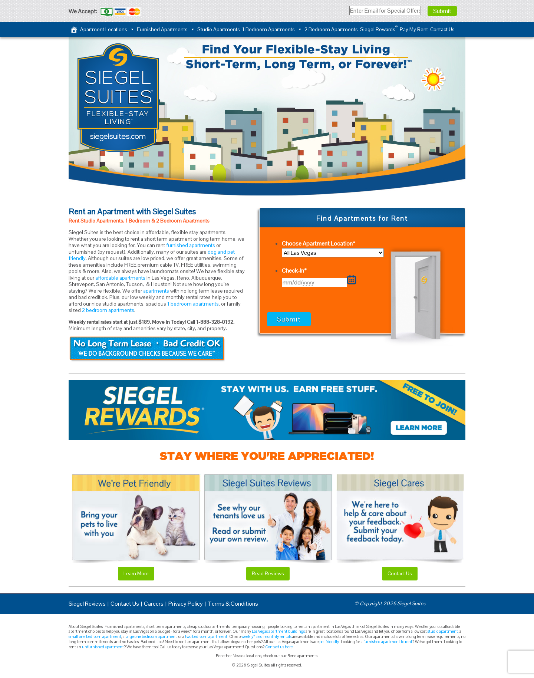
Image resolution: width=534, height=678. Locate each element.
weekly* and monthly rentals (266, 636)
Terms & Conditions (233, 604)
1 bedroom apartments (193, 303)
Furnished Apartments (166, 29)
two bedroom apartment (206, 636)
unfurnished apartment (103, 646)
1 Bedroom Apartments (272, 29)
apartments (156, 290)
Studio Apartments (218, 29)
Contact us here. (279, 646)
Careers (154, 604)
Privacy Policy (185, 604)
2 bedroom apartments (108, 310)
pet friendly (329, 641)
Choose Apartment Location (318, 243)
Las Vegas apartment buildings (278, 631)
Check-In (294, 270)
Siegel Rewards (379, 28)
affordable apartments (120, 277)
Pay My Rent (414, 29)
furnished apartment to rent (387, 641)
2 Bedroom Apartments (331, 29)
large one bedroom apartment (151, 636)
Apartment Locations (107, 29)
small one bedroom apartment (95, 636)
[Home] (74, 29)
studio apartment (443, 631)
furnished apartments (190, 245)
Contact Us (442, 29)
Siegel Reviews (87, 604)
